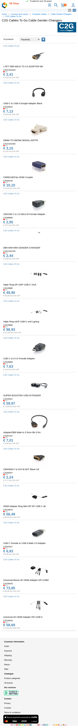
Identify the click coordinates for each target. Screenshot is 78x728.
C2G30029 (8, 583)
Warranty (8, 660)
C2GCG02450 (9, 144)
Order (6, 646)
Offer (6, 669)
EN (74, 10)
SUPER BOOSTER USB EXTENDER (22, 395)
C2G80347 (8, 473)
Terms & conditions (12, 712)
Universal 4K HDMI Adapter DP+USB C (23, 617)
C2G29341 (8, 399)
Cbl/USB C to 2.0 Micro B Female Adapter (24, 214)
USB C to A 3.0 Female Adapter (19, 358)
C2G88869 (8, 218)
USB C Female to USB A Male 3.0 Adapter (24, 543)
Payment (8, 651)
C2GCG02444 (9, 70)
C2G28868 (8, 362)
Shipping (8, 655)
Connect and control (19, 14)
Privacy (7, 703)
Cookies (7, 708)
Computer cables (39, 14)
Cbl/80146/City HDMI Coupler (18, 177)
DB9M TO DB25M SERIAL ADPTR (20, 140)
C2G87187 (8, 436)
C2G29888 (8, 288)
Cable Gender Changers (61, 14)
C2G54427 (8, 547)
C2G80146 (8, 181)
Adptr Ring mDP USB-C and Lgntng (21, 321)
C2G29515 (8, 107)
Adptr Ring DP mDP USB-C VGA (19, 284)
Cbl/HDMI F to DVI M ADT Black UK (21, 469)
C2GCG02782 (9, 251)
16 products (8, 39)
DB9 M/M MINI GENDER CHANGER (21, 247)
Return (7, 664)
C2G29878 (8, 510)
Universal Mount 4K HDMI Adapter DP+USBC (26, 580)
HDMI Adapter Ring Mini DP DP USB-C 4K (24, 506)
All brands (8, 683)
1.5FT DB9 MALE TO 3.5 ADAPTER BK (23, 66)
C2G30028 (8, 620)
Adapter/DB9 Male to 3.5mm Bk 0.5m (22, 432)
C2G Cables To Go (13, 16)
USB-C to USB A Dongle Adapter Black (22, 103)
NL (69, 10)
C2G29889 (8, 325)
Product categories (12, 678)
